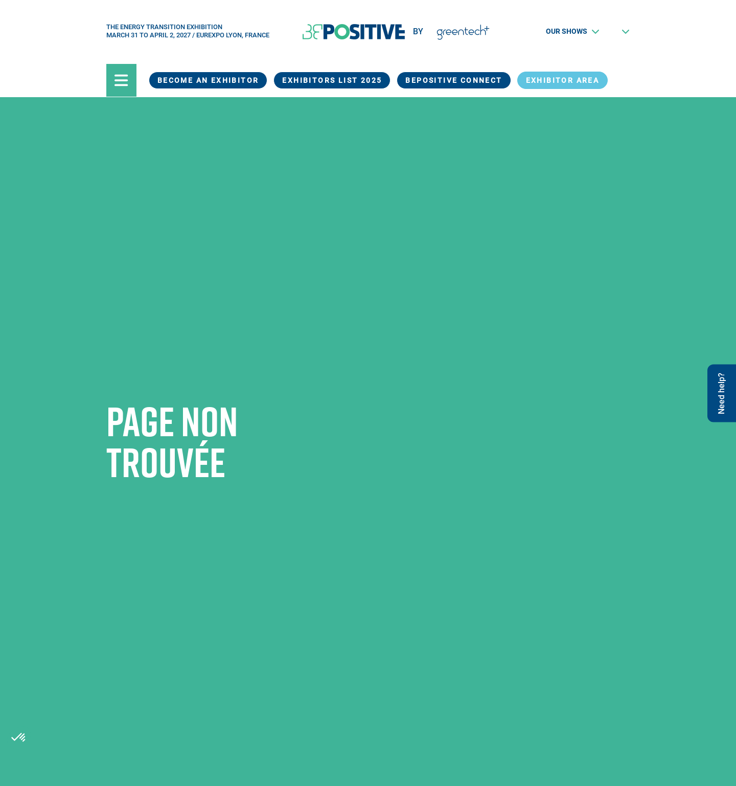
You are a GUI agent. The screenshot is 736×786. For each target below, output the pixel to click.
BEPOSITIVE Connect (453, 80)
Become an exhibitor (208, 80)
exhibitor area (563, 80)
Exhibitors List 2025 (332, 80)
